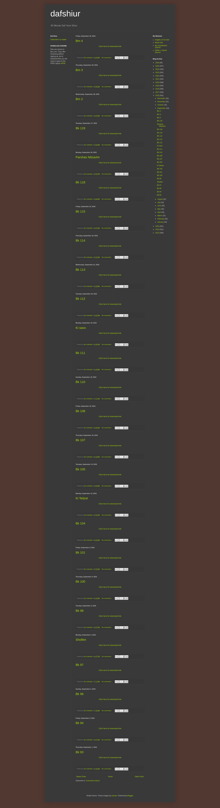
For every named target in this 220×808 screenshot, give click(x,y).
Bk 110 (80, 382)
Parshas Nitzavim (88, 157)
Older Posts (139, 777)
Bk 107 (80, 440)
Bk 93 (79, 752)
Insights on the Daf (162, 40)
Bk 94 (79, 723)
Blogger (130, 796)
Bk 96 (79, 694)
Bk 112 (80, 298)
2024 (157, 69)
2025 (157, 66)
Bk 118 (80, 182)
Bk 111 (80, 353)
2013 (157, 233)
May (159, 209)
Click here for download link (110, 46)
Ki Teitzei (82, 498)
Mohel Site (159, 43)
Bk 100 (80, 581)
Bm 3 (79, 70)
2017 (157, 92)
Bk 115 (80, 211)
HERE (63, 63)
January (160, 222)
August (160, 199)
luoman (114, 796)
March (160, 216)
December (161, 98)
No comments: (107, 57)
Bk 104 (80, 523)
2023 (157, 72)
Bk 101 (80, 552)
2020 (157, 82)
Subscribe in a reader (58, 40)
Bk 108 (80, 411)
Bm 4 (79, 41)
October (160, 105)
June (159, 206)
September (161, 108)
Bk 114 (80, 240)
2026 (157, 63)
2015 (157, 226)
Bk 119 (80, 128)
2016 (157, 95)
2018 (157, 89)
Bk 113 (80, 269)
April (159, 212)
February (161, 219)
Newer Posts (81, 777)
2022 (157, 76)
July (159, 202)
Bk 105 (80, 469)
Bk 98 (79, 610)
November (161, 102)
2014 (157, 229)
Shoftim (81, 639)
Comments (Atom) (92, 781)
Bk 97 (79, 665)
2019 (157, 86)
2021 (157, 79)
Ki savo (81, 328)
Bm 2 (79, 99)
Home (110, 777)
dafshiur (65, 13)
